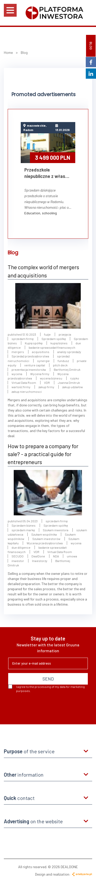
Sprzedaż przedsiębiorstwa (30, 356)
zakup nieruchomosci (27, 391)
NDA (56, 556)
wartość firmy (21, 387)
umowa (72, 556)
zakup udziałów (72, 387)
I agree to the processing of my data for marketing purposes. (46, 689)
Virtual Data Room (24, 382)
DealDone (38, 556)
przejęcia (65, 334)
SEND (48, 678)
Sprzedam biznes (24, 525)
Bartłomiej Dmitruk (67, 369)
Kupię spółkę (33, 343)
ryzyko (74, 378)
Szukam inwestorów (46, 538)
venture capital (34, 365)
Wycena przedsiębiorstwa (45, 543)
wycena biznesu (51, 378)
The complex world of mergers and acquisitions (43, 271)
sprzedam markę (23, 530)
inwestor (18, 561)
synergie (43, 361)
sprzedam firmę (23, 338)
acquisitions (40, 352)
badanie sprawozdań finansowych (52, 347)
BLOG (91, 46)
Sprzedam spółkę (53, 338)
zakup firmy (46, 387)
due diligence (21, 547)
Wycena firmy (39, 374)
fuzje (47, 334)
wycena (17, 374)
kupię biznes (59, 343)
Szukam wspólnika (44, 534)
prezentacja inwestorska (29, 369)
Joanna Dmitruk (69, 382)
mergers (18, 352)
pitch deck (60, 365)
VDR (47, 382)
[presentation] (47, 707)
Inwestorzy (39, 561)
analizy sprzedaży (69, 352)
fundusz (63, 361)
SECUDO (18, 556)
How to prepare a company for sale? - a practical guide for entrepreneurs (43, 454)
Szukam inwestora (55, 530)
